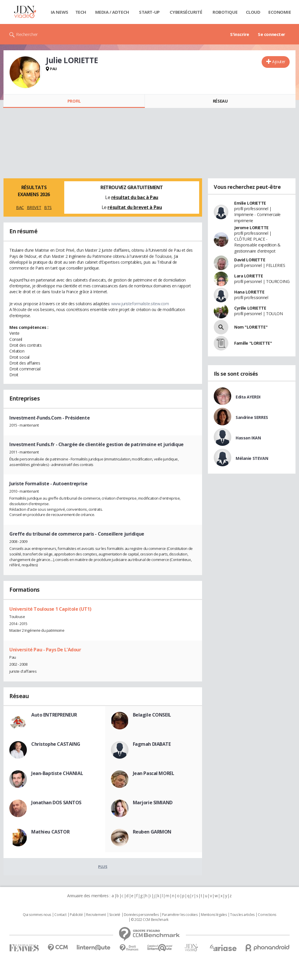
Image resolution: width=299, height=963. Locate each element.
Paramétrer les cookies (180, 915)
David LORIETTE (249, 260)
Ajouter (278, 61)
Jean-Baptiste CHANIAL (57, 773)
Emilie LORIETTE (250, 203)
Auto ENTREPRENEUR (54, 715)
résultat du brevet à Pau (134, 207)
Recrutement (96, 915)
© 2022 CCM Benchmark (149, 920)
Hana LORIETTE (249, 292)
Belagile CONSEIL (152, 715)
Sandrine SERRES (252, 417)
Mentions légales (214, 915)
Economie (279, 12)
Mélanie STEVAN (252, 458)
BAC (20, 207)
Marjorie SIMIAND (153, 802)
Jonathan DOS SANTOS (56, 802)
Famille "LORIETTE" (253, 343)
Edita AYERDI (248, 397)
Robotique (225, 12)
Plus (102, 866)
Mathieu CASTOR (50, 832)
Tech (80, 12)
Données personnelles (141, 915)
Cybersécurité (186, 12)
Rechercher (27, 34)
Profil (74, 101)
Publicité (76, 915)
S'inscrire (239, 34)
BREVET (34, 207)
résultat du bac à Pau (134, 197)
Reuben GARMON (152, 832)
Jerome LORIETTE (251, 227)
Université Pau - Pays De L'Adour (45, 649)
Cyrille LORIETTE (250, 308)
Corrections (267, 915)
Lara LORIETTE (248, 276)
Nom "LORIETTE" (250, 327)
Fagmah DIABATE (152, 744)
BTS (48, 207)
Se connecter (271, 34)
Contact (60, 915)
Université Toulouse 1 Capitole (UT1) (50, 609)
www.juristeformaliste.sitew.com (140, 303)
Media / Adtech (112, 12)
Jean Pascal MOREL (153, 773)
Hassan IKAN (248, 438)
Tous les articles (242, 915)
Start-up (149, 12)
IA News (59, 12)
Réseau (220, 101)
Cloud (253, 12)
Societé (114, 915)
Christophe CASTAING (55, 744)
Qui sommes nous (37, 915)
